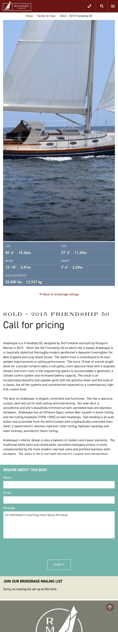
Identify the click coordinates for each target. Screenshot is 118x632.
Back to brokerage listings (59, 294)
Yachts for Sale (46, 16)
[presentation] (34, 549)
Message (9, 508)
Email (7, 492)
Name (7, 477)
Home (29, 16)
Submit (59, 565)
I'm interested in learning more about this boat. (59, 524)
